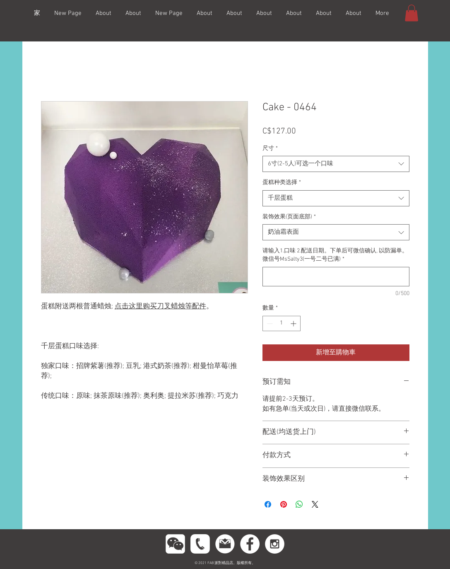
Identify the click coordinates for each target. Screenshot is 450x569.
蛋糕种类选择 (281, 182)
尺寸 (270, 148)
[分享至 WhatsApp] (299, 504)
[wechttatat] (175, 544)
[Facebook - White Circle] (250, 544)
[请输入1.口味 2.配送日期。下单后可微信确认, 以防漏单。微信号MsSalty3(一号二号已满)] (336, 277)
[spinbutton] (281, 323)
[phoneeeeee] (200, 544)
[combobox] (335, 164)
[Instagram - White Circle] (274, 544)
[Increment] (294, 323)
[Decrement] (269, 323)
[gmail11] (225, 544)
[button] (411, 13)
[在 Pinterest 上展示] (284, 504)
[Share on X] (315, 504)
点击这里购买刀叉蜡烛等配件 (160, 307)
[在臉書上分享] (268, 504)
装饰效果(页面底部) (289, 216)
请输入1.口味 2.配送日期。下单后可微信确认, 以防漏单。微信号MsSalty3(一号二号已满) (335, 255)
